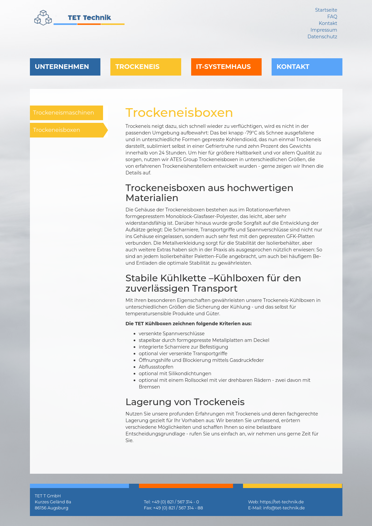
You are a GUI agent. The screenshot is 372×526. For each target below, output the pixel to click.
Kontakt (293, 67)
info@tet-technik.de (284, 507)
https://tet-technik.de (282, 501)
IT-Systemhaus (223, 67)
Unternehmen (62, 67)
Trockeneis (137, 67)
